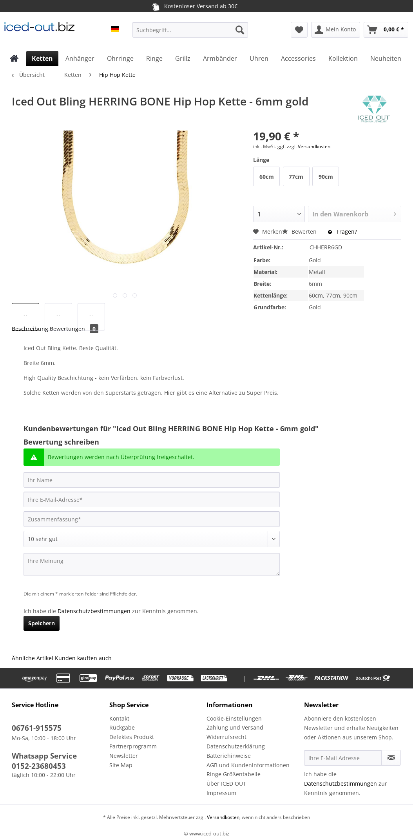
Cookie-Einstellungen (234, 718)
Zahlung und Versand (234, 727)
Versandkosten (222, 817)
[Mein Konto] (335, 30)
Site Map (120, 765)
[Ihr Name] (152, 480)
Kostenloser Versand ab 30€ (193, 6)
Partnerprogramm (133, 746)
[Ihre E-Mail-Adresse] (152, 499)
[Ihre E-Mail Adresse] (343, 758)
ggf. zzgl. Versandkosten (303, 146)
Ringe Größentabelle (233, 774)
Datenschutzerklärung (235, 746)
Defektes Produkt (131, 737)
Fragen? (342, 231)
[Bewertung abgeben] (152, 539)
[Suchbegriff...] (190, 30)
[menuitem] (190, 33)
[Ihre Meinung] (152, 564)
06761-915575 (37, 728)
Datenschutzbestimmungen (94, 611)
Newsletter (123, 755)
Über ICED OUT (226, 783)
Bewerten (300, 231)
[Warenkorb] (386, 30)
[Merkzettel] (299, 30)
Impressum (221, 793)
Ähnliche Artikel (32, 658)
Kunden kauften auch (83, 658)
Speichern (41, 623)
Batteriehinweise (228, 755)
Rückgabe (122, 727)
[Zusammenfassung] (152, 519)
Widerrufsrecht (226, 737)
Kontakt (119, 718)
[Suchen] (240, 30)
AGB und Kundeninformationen (248, 765)
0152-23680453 (39, 766)
